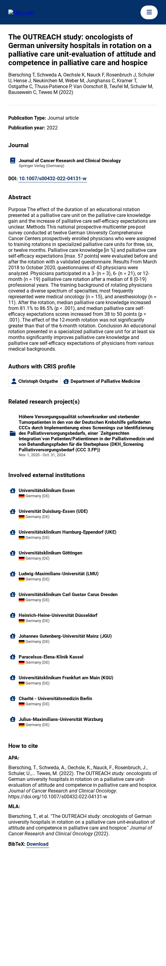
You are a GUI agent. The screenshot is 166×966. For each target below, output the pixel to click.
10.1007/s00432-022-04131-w (53, 178)
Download (37, 844)
